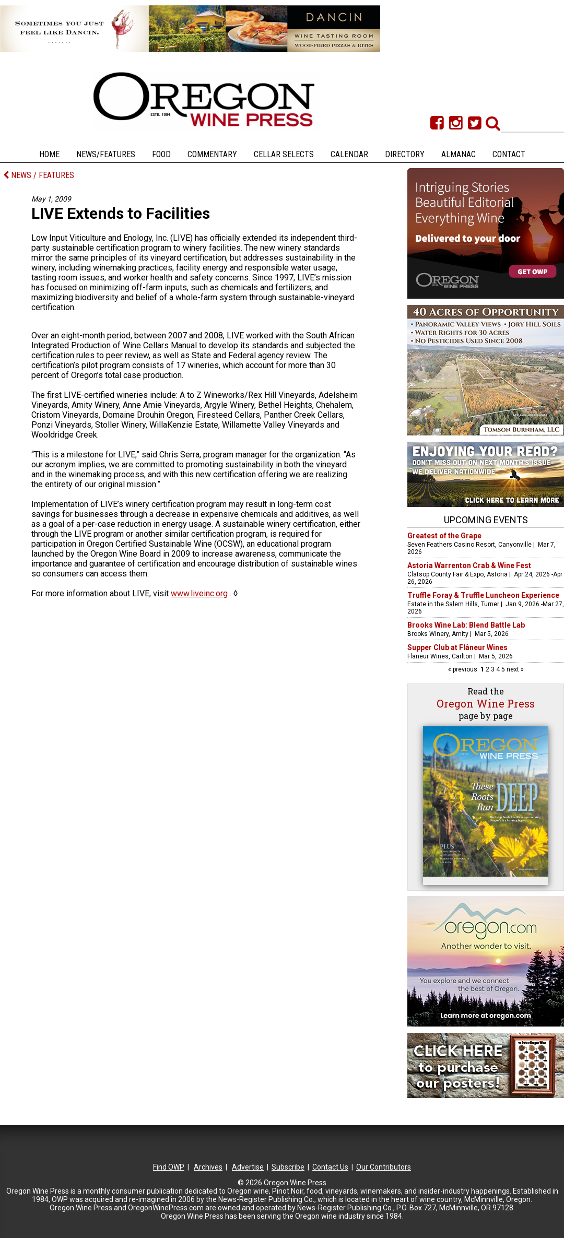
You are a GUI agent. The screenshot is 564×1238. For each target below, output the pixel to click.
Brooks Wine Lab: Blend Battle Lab (466, 625)
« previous (463, 669)
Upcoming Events (486, 519)
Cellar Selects (284, 154)
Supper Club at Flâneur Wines (457, 647)
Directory (405, 154)
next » (514, 669)
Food (161, 154)
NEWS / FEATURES (38, 175)
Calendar (349, 154)
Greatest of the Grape (444, 536)
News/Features (105, 154)
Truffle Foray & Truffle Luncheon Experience (483, 595)
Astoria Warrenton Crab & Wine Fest (469, 565)
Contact (508, 154)
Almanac (458, 154)
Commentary (212, 154)
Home (49, 154)
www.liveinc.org (199, 593)
